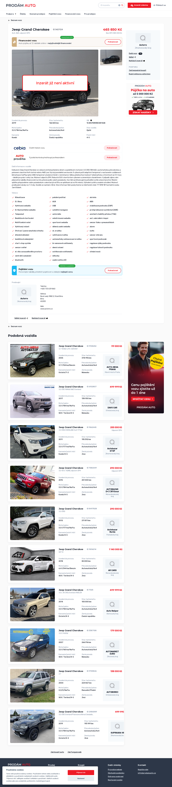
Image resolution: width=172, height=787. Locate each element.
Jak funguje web (74, 752)
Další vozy (133, 53)
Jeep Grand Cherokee (71, 346)
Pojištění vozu (55, 14)
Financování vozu (72, 14)
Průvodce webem (115, 770)
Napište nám (143, 770)
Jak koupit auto (57, 752)
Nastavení (80, 778)
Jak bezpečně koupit (137, 70)
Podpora (10, 14)
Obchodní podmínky (116, 773)
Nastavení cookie (115, 780)
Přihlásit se (160, 5)
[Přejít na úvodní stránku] (20, 5)
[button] (39, 318)
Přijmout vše (81, 772)
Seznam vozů (15, 20)
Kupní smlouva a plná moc (139, 74)
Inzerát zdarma (139, 5)
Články (23, 14)
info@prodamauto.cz (147, 773)
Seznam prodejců (37, 14)
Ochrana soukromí (115, 777)
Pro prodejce (90, 14)
